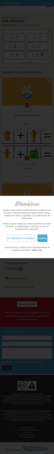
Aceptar (42, 238)
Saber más (37, 250)
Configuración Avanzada (20, 238)
